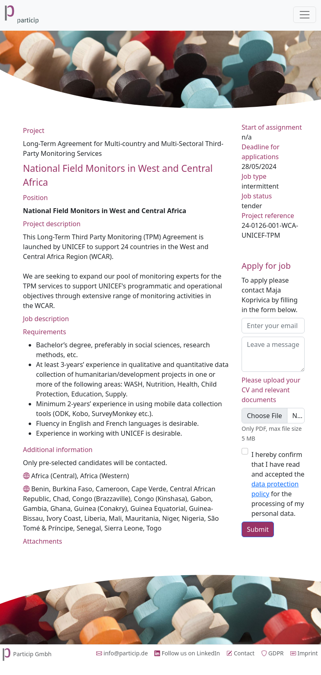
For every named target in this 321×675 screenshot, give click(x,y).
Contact (240, 653)
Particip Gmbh (26, 654)
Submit (258, 529)
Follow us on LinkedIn (187, 653)
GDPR (272, 653)
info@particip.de (122, 653)
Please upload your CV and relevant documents (271, 390)
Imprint (304, 653)
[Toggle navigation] (304, 15)
